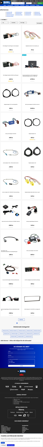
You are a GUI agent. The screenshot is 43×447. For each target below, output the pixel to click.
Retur (23, 432)
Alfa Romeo (13, 7)
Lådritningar (3, 431)
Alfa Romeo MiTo (28, 12)
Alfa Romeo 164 (37, 13)
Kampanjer (22, 5)
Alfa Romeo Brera (19, 12)
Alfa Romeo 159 (28, 13)
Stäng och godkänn (10, 445)
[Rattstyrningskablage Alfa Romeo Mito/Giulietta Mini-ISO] (11, 310)
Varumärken (32, 5)
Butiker (2, 425)
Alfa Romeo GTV (28, 14)
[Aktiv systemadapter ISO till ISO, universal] (32, 105)
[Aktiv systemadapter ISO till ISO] (11, 135)
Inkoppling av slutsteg (5, 430)
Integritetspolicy (25, 429)
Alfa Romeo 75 (37, 12)
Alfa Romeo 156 (18, 13)
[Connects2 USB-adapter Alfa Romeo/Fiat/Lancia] (11, 281)
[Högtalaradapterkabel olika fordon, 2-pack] (32, 193)
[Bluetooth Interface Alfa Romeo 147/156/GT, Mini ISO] (11, 222)
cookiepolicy (28, 439)
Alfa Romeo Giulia (19, 14)
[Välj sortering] (39, 23)
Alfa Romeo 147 (9, 13)
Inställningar (3, 445)
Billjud (5, 5)
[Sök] (17, 3)
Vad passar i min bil (6, 7)
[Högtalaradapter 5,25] (32, 164)
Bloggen (37, 5)
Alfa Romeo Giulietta (10, 14)
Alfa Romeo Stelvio (10, 16)
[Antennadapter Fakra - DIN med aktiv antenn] (11, 164)
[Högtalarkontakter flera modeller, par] (32, 47)
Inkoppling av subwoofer (6, 427)
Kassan (40, 3)
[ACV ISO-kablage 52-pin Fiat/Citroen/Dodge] (32, 281)
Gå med (21, 365)
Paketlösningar (10, 5)
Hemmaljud (17, 5)
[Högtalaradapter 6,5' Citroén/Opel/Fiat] (11, 105)
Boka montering (4, 426)
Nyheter (27, 5)
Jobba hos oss (4, 433)
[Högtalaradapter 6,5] (32, 135)
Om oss (23, 431)
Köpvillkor (24, 430)
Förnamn (9, 355)
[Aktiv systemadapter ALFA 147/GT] (32, 252)
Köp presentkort (4, 432)
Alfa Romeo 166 (9, 12)
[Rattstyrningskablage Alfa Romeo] (32, 222)
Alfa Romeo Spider (38, 14)
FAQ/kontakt (24, 428)
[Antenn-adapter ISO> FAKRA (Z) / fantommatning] (11, 193)
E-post (9, 351)
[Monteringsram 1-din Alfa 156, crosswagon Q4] (32, 310)
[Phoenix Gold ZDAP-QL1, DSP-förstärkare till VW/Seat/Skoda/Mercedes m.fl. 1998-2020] (32, 76)
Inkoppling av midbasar (5, 429)
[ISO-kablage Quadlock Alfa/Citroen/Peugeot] (11, 76)
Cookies (23, 427)
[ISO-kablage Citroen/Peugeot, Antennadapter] (11, 47)
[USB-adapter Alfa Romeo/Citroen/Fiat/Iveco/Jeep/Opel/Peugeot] (11, 252)
